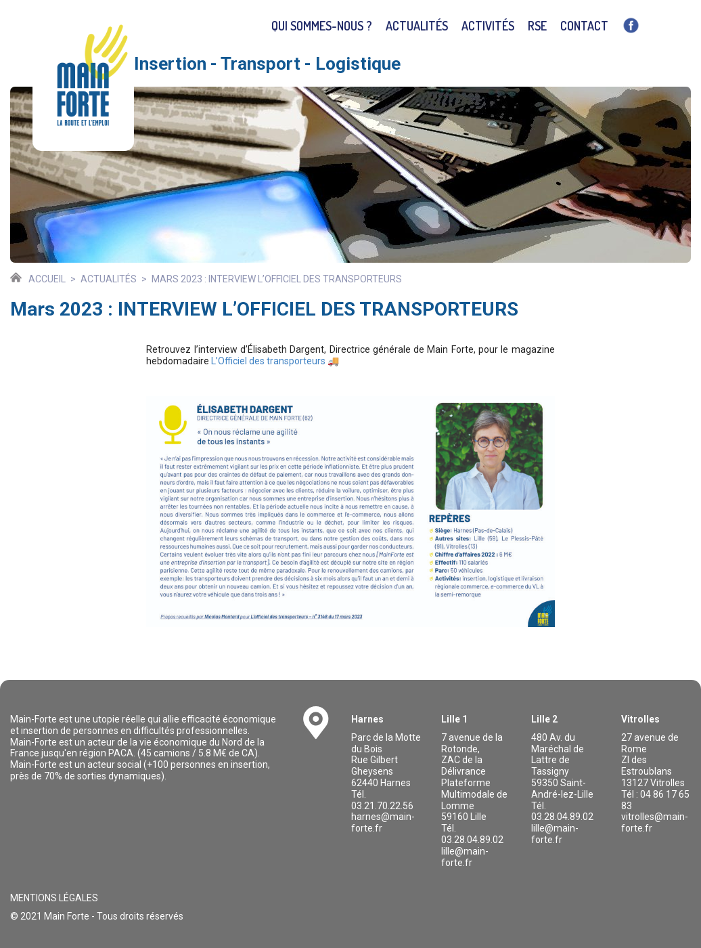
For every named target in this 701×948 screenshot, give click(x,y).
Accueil (47, 279)
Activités (487, 25)
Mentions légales (54, 897)
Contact (584, 25)
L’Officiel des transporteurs (268, 361)
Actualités (417, 25)
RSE (537, 25)
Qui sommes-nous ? (321, 25)
